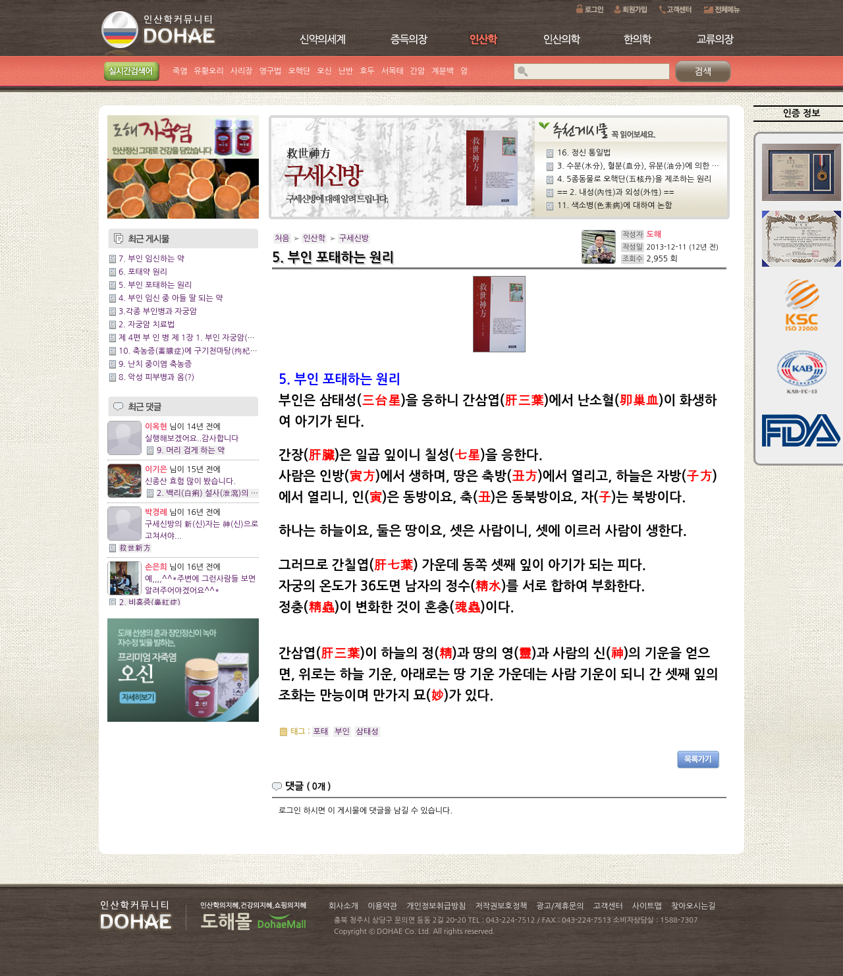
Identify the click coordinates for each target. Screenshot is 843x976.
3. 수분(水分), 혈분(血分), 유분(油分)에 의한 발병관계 (649, 166)
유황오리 (209, 71)
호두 (367, 71)
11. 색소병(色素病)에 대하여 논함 (614, 205)
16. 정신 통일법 (584, 153)
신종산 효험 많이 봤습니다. (190, 481)
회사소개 (343, 906)
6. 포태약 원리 (143, 272)
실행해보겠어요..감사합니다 (192, 439)
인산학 (314, 238)
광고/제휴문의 (560, 906)
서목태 (392, 71)
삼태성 (367, 732)
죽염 (180, 71)
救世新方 (135, 548)
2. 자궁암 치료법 (147, 325)
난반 (346, 71)
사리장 (242, 71)
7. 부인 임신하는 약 (151, 259)
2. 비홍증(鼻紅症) (149, 603)
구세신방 (354, 238)
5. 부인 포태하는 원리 (155, 285)
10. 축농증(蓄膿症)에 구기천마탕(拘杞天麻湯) (198, 351)
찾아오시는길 (693, 906)
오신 (324, 71)
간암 (417, 71)
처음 (282, 238)
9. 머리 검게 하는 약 (191, 450)
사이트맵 (647, 906)
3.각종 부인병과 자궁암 (158, 311)
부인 (342, 732)
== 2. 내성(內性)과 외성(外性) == (615, 192)
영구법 (270, 71)
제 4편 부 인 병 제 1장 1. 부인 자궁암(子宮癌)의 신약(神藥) (219, 338)
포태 (321, 732)
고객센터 (608, 906)
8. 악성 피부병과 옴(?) (156, 377)
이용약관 (382, 906)
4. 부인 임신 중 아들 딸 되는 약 (171, 298)
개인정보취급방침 (436, 906)
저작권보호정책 (502, 906)
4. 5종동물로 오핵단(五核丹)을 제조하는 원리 (634, 179)
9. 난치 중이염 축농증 (155, 364)
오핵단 (299, 71)
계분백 (442, 71)
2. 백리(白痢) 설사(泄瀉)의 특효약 (215, 493)
